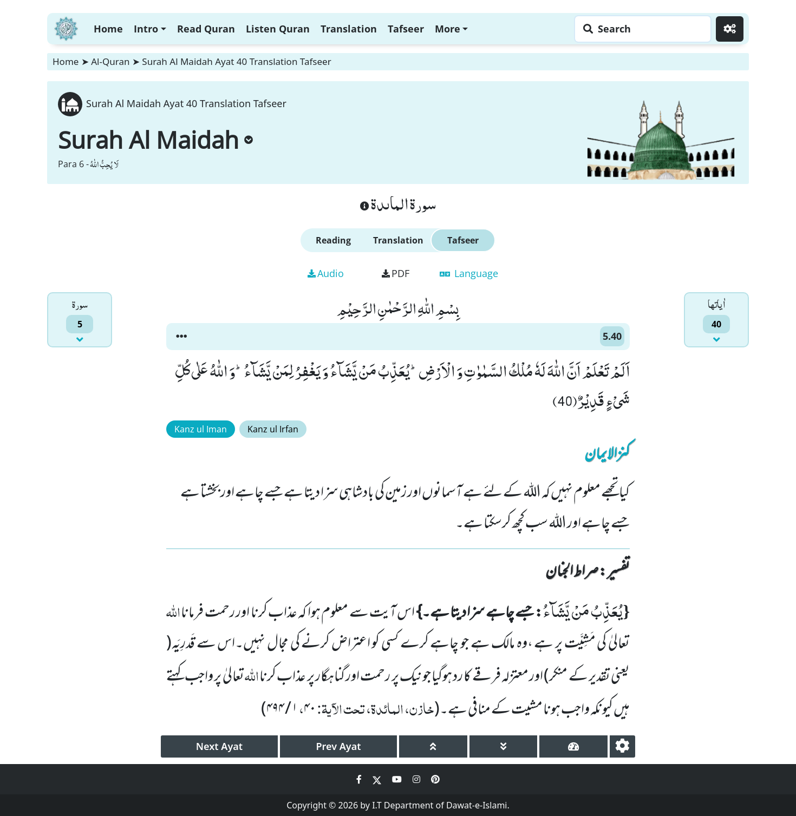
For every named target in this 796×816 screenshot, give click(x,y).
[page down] (503, 746)
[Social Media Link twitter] (378, 779)
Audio (326, 273)
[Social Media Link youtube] (398, 779)
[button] (181, 336)
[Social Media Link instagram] (417, 779)
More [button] (447, 28)
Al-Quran (110, 61)
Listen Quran (278, 28)
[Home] (66, 27)
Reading (333, 240)
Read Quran (206, 28)
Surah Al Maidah (155, 139)
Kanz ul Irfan (272, 429)
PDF (395, 273)
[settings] (622, 746)
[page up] (433, 746)
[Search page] (640, 29)
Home (108, 28)
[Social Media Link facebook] (360, 779)
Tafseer (406, 28)
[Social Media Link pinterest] (435, 779)
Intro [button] (146, 28)
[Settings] (729, 29)
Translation (349, 28)
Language (469, 273)
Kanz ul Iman (200, 429)
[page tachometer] (573, 746)
